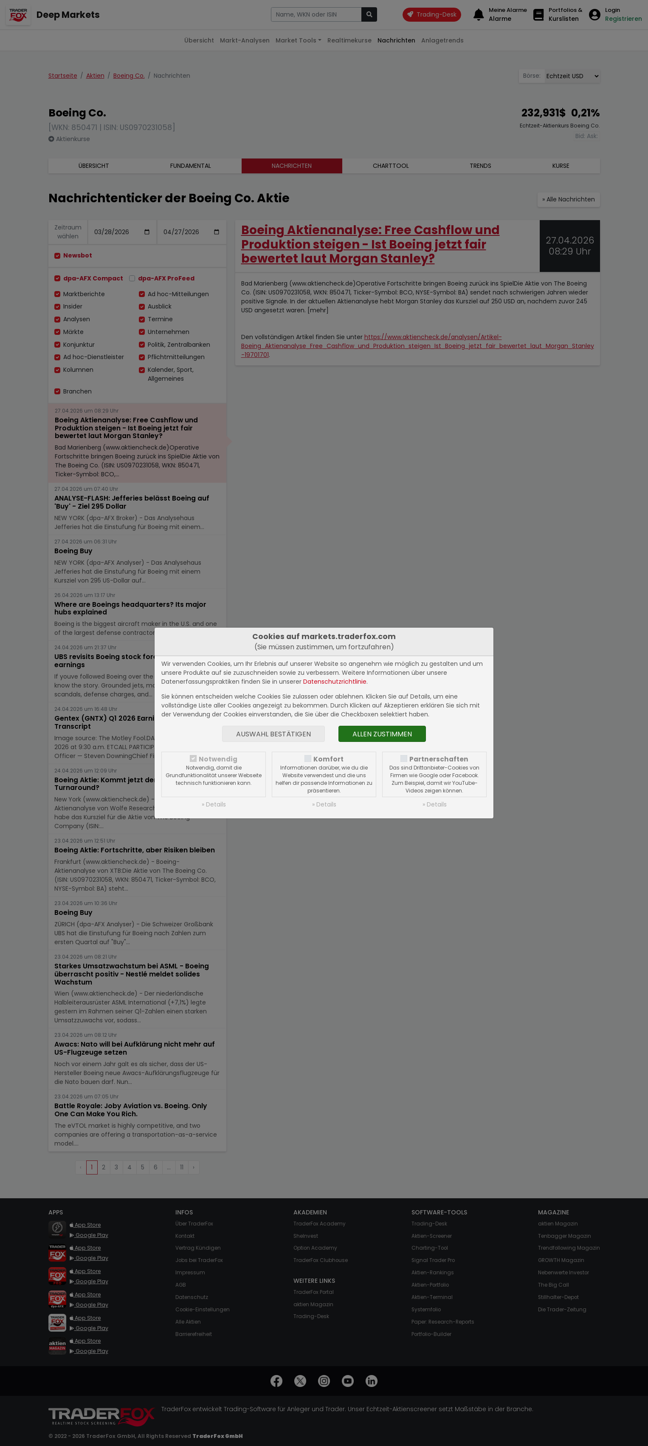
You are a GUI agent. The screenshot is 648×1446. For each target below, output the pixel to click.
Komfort (328, 759)
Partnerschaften (438, 759)
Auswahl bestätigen (273, 734)
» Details (214, 804)
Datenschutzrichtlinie (334, 681)
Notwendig (218, 759)
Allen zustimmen (382, 734)
